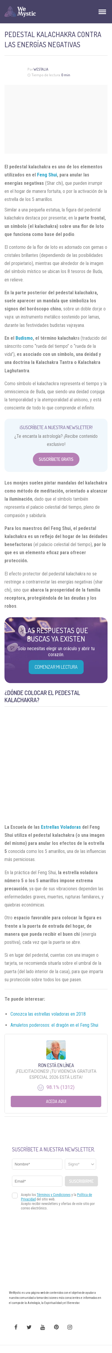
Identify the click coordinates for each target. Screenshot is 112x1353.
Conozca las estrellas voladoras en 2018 (48, 1014)
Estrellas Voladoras (61, 827)
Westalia (40, 69)
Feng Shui (47, 175)
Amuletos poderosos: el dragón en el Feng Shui (54, 1025)
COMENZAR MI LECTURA (56, 667)
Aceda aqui (56, 1101)
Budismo (24, 338)
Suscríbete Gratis (56, 459)
